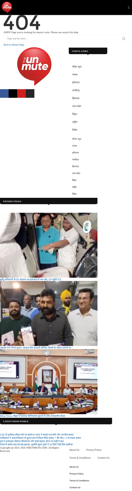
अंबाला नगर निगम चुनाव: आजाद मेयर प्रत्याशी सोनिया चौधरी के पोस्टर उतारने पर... (36, 347)
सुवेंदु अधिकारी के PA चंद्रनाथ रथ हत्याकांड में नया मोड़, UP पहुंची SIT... (31, 279)
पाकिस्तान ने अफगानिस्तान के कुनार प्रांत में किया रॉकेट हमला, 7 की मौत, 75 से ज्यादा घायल (40, 437)
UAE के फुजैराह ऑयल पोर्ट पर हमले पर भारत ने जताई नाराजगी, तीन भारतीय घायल (36, 434)
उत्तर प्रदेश (76, 106)
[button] (128, 7)
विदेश (74, 130)
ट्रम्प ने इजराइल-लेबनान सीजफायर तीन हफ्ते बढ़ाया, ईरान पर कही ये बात (32, 441)
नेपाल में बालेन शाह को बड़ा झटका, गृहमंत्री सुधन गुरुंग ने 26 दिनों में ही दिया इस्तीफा (36, 444)
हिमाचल (75, 98)
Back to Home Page (14, 44)
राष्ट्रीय (74, 122)
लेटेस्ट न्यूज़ (76, 66)
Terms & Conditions (80, 457)
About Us (74, 450)
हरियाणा (76, 82)
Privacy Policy (93, 450)
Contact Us (103, 457)
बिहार (74, 114)
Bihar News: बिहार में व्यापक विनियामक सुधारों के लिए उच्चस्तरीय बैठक (32, 415)
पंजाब (74, 74)
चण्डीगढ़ (76, 90)
